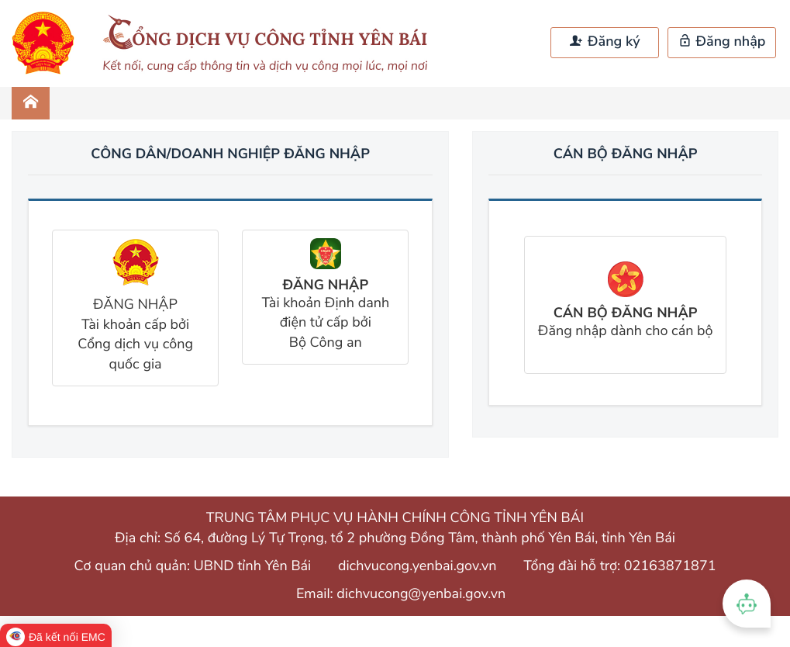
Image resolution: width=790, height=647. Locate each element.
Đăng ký (605, 42)
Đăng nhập (722, 42)
